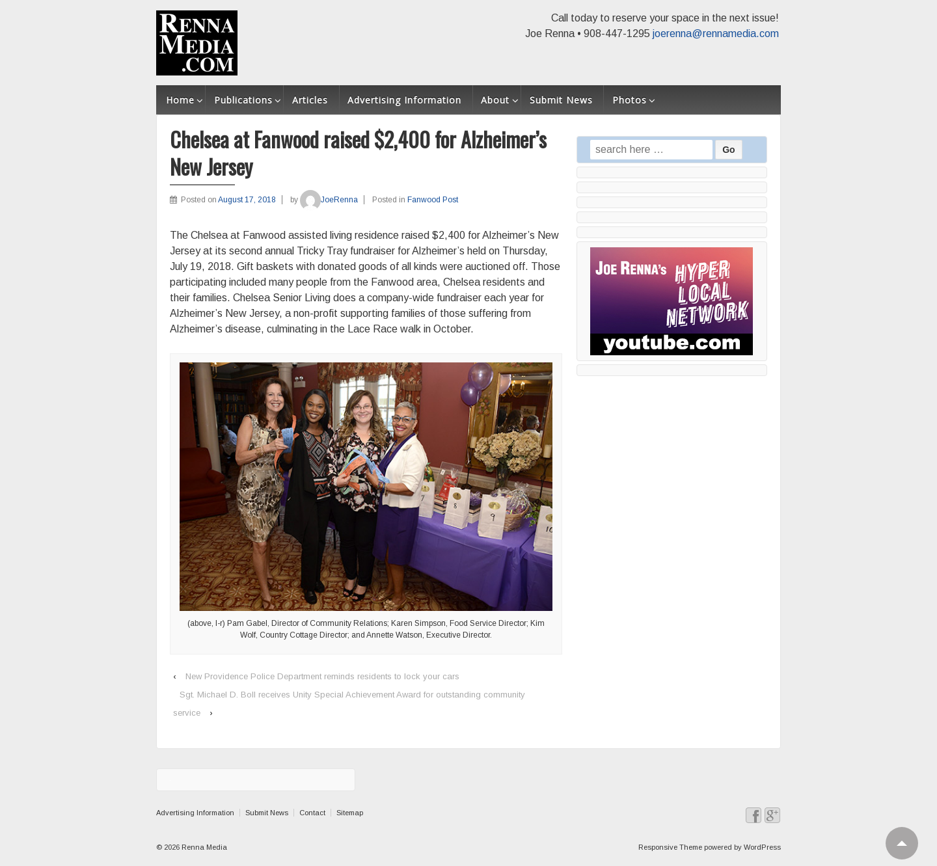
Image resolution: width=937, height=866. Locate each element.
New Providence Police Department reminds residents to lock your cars (322, 676)
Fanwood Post (432, 199)
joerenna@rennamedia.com (716, 33)
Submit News (561, 100)
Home (180, 100)
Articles (310, 100)
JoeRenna (329, 199)
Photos (629, 100)
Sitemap (349, 813)
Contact (312, 813)
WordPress (762, 847)
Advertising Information (404, 100)
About (495, 100)
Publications (243, 100)
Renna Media (203, 847)
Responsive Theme (670, 847)
